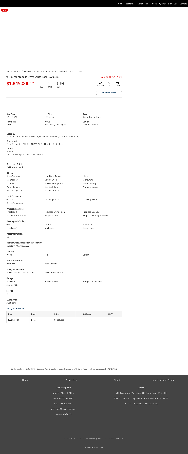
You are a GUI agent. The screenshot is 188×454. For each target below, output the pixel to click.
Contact (183, 3)
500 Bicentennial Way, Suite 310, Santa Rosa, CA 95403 (141, 393)
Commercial (142, 3)
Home (119, 3)
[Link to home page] (3, 3)
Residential (130, 3)
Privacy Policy (87, 439)
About (154, 3)
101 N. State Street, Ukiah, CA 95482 (141, 403)
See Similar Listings (109, 93)
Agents (162, 3)
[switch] (100, 85)
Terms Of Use (71, 439)
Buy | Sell (172, 3)
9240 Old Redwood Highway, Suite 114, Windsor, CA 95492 (141, 398)
